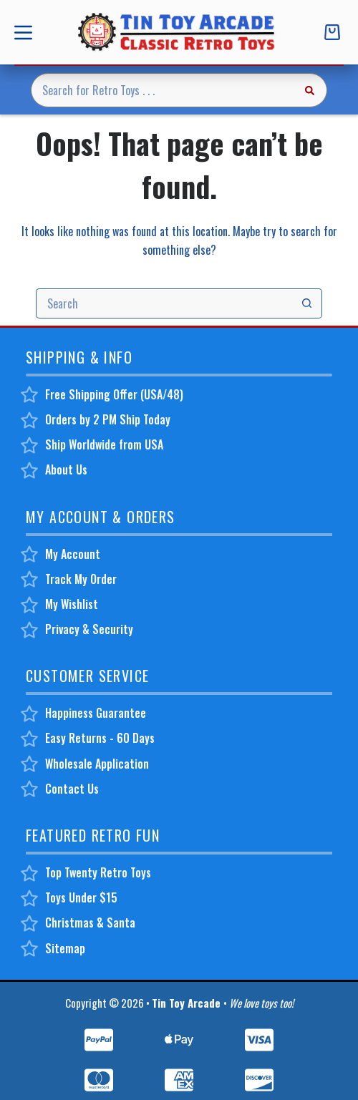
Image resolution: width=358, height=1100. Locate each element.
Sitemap (65, 948)
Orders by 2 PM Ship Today (107, 419)
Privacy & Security (89, 629)
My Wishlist (71, 604)
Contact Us (72, 788)
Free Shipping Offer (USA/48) (114, 394)
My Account (72, 554)
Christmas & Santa (90, 922)
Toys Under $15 (81, 897)
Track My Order (81, 579)
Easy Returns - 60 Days (100, 737)
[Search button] (310, 90)
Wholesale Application (97, 763)
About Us (66, 469)
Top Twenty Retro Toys (98, 872)
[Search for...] (162, 90)
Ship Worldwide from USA (104, 444)
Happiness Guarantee (95, 712)
